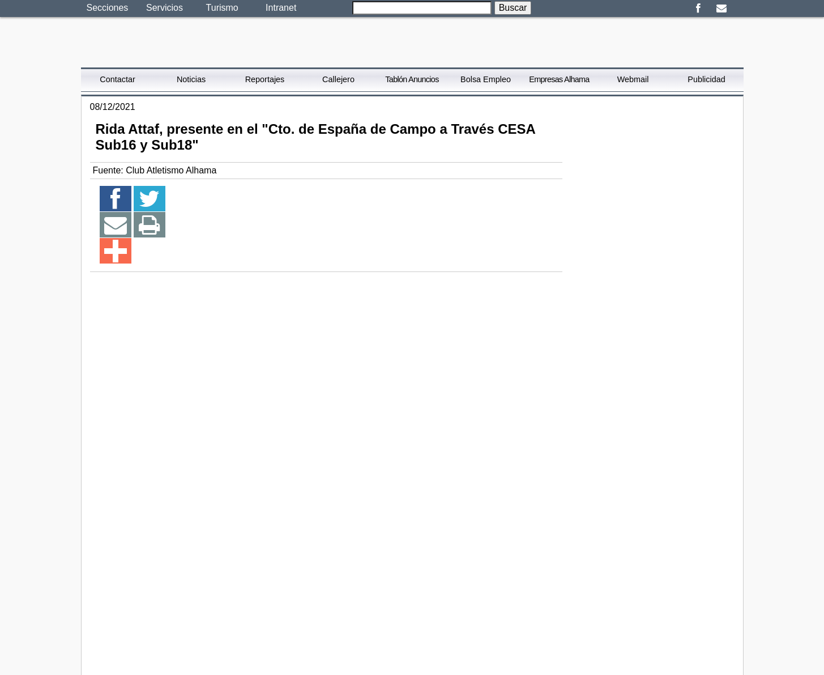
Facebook (698, 8)
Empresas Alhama (559, 79)
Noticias (191, 79)
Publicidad (706, 79)
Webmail (633, 79)
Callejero (338, 79)
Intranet (281, 7)
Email (721, 8)
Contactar (117, 79)
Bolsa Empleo (485, 79)
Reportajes (265, 79)
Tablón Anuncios (411, 79)
